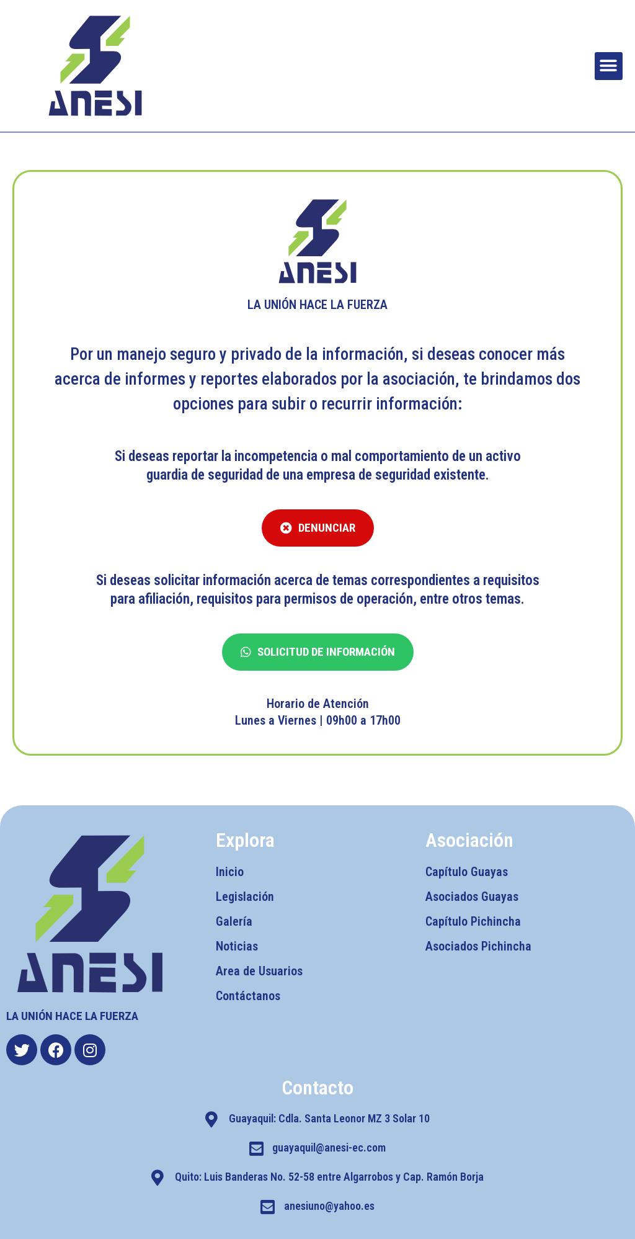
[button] (609, 66)
